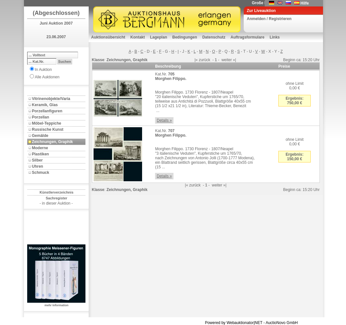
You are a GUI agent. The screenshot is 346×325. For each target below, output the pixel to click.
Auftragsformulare (247, 37)
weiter (226, 60)
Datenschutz (213, 37)
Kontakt (137, 37)
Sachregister (56, 198)
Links (275, 37)
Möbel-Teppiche (46, 123)
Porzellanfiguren (47, 111)
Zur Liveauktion (261, 10)
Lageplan (158, 37)
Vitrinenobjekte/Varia (51, 98)
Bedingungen (184, 37)
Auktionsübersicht (108, 37)
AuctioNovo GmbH (282, 322)
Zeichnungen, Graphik (52, 142)
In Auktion (43, 69)
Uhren (37, 166)
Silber (37, 160)
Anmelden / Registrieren (269, 19)
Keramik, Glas (45, 105)
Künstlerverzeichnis (56, 192)
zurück (204, 60)
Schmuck (40, 172)
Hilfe (304, 3)
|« (196, 60)
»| (234, 60)
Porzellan (40, 117)
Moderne (40, 148)
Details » (164, 120)
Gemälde (40, 135)
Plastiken (40, 154)
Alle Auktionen (47, 77)
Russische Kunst (47, 129)
